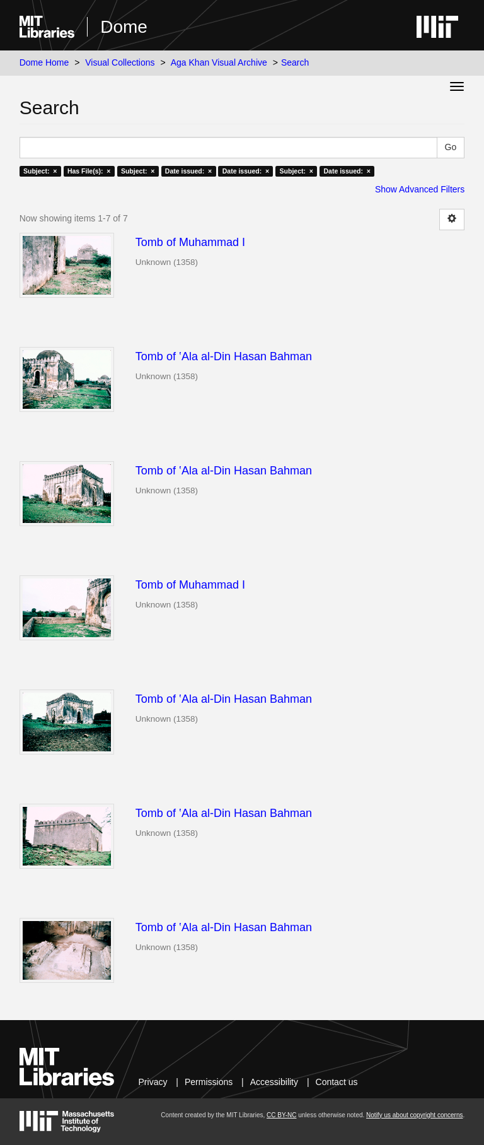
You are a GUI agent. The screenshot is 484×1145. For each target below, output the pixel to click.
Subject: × (40, 171)
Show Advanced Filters (419, 189)
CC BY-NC (281, 1115)
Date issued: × (188, 171)
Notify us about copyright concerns (414, 1115)
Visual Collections (119, 62)
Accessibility (274, 1082)
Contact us (337, 1082)
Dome (123, 27)
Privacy (153, 1082)
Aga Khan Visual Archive (219, 62)
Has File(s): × (89, 171)
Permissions (209, 1082)
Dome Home (44, 62)
